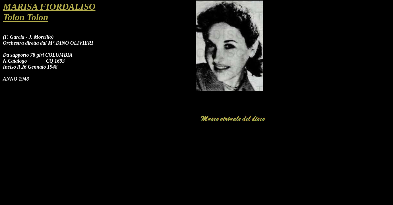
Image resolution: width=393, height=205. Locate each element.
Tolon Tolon (25, 17)
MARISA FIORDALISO (49, 6)
